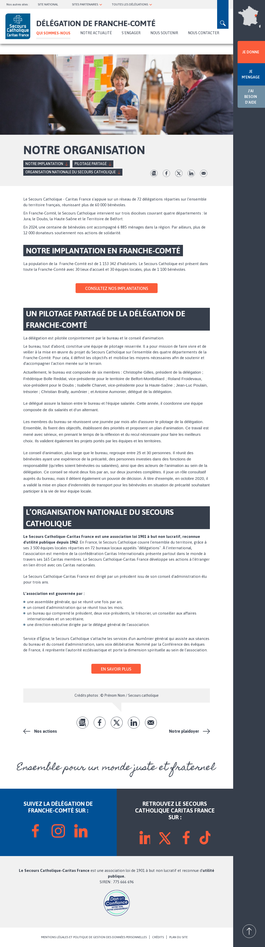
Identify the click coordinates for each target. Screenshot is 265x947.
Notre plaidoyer (184, 731)
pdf (154, 173)
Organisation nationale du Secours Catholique (70, 172)
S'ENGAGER (131, 33)
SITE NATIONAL (48, 4)
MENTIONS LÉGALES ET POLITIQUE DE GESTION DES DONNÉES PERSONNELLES (94, 937)
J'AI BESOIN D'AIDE (250, 96)
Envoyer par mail (203, 173)
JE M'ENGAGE (251, 74)
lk (191, 173)
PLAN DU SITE (178, 937)
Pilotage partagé (91, 164)
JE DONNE (250, 52)
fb (166, 173)
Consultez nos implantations (116, 288)
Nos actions (45, 731)
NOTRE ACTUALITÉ (96, 33)
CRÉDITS (158, 937)
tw (178, 173)
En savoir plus (116, 669)
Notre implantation (44, 164)
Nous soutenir (164, 33)
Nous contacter (203, 33)
